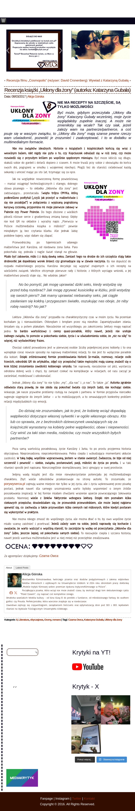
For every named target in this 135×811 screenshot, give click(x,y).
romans (56, 619)
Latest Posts (22, 567)
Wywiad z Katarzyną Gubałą (108, 80)
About (9, 567)
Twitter (76, 798)
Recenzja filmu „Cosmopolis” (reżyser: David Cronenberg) (47, 80)
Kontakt (89, 798)
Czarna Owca (48, 556)
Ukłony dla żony (113, 619)
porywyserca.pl (14, 484)
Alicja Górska (36, 96)
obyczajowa (36, 619)
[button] (7, 50)
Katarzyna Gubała (94, 619)
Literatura (24, 619)
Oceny (47, 619)
